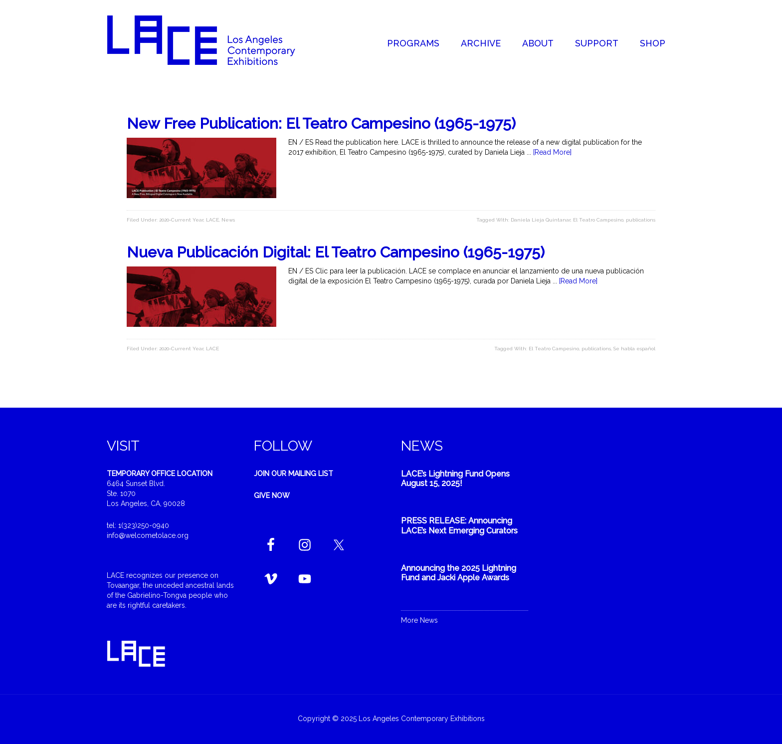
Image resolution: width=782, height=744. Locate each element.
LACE (212, 220)
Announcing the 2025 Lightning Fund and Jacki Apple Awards (458, 572)
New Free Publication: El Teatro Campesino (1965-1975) (321, 123)
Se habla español (634, 348)
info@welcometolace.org (148, 535)
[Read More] (552, 152)
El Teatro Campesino (598, 220)
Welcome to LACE (211, 40)
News (228, 220)
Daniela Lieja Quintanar (541, 220)
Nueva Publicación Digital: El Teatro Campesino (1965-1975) (336, 252)
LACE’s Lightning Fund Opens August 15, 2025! (455, 478)
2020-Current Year (181, 220)
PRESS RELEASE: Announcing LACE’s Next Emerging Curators (459, 525)
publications (640, 220)
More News (419, 620)
